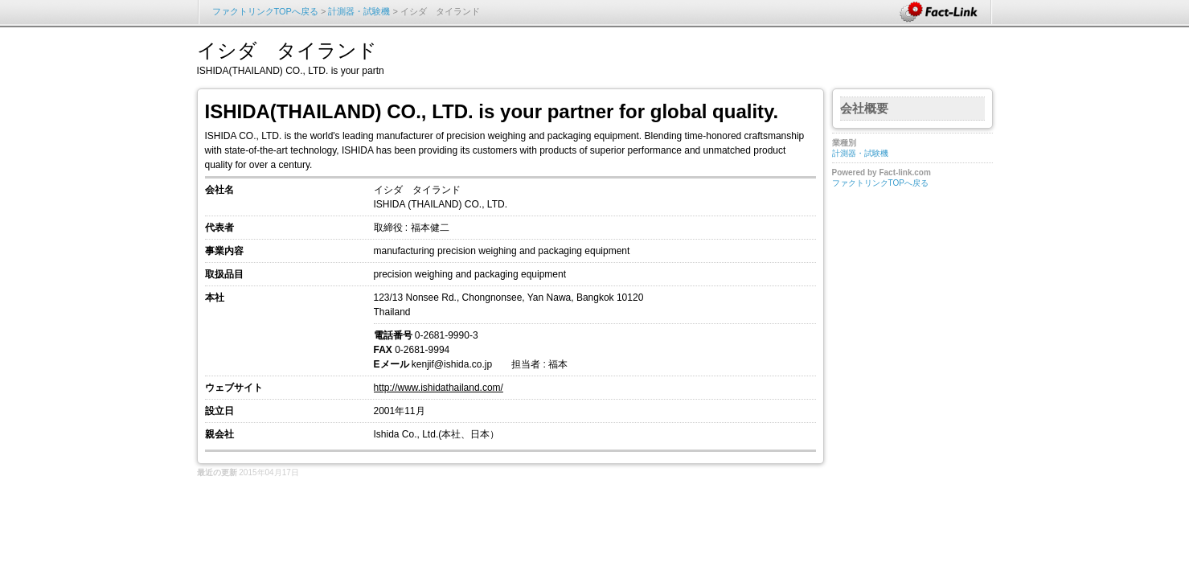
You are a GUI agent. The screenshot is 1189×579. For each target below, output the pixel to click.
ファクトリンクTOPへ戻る (265, 11)
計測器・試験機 (359, 11)
